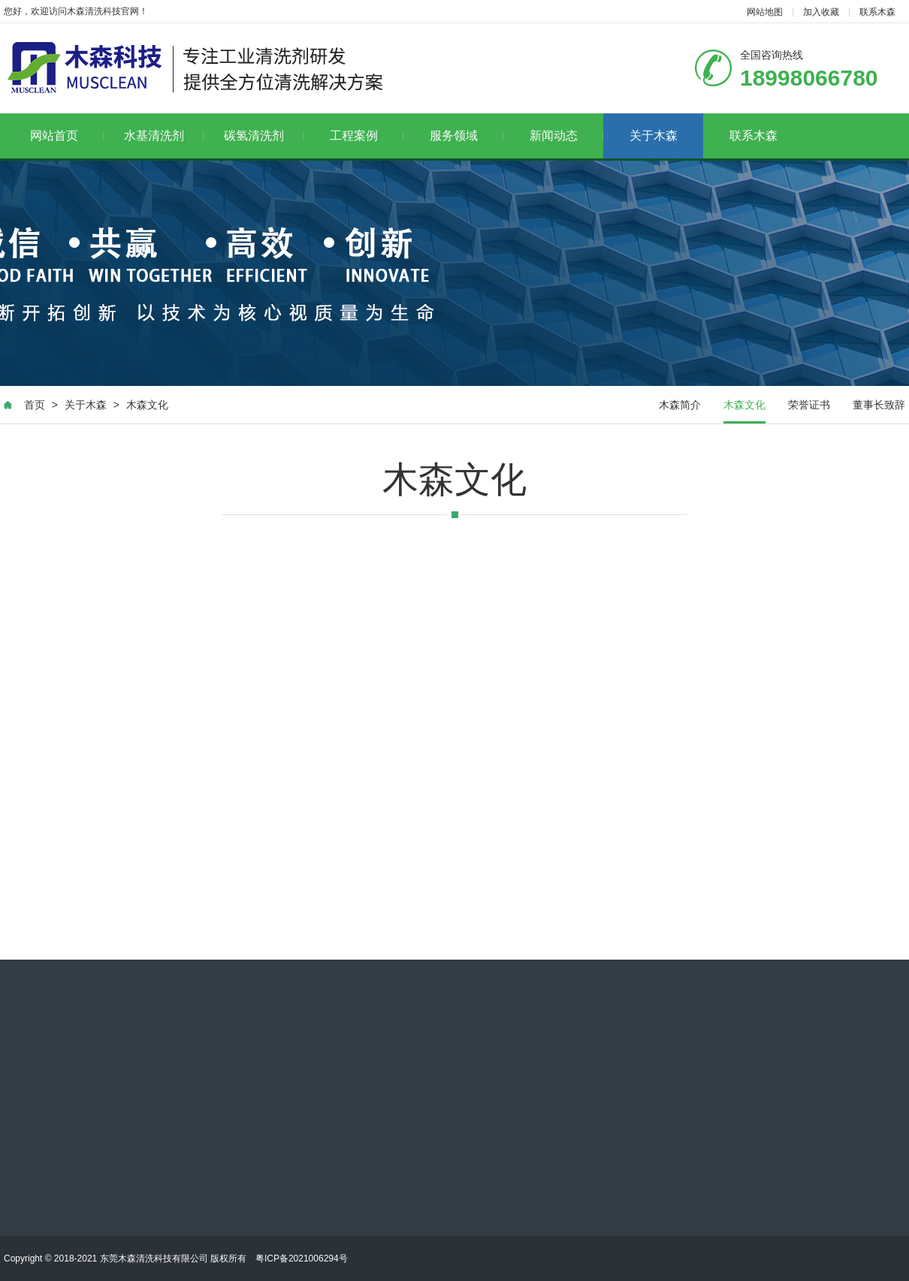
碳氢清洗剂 (264, 135)
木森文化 (147, 405)
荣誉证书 (809, 405)
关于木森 (654, 135)
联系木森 (877, 12)
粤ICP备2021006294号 (301, 1258)
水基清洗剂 (164, 135)
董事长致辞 (879, 405)
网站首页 (67, 135)
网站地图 (765, 12)
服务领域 (467, 135)
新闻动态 (567, 135)
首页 (34, 405)
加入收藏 (821, 12)
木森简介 (680, 405)
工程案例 (367, 135)
